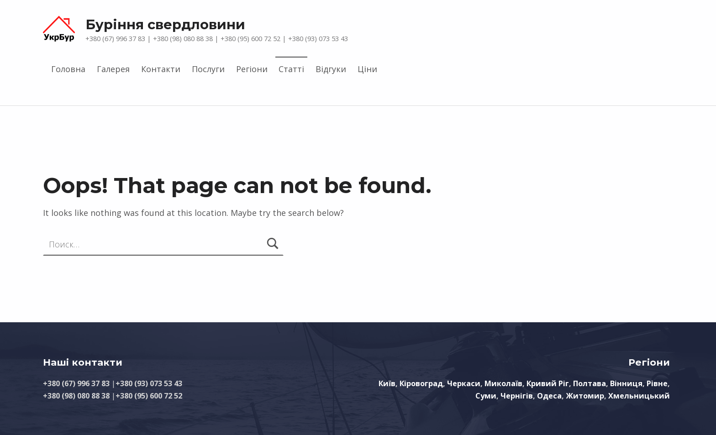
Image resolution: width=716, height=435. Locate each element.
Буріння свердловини (165, 24)
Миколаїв (503, 383)
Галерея (113, 68)
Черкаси (463, 383)
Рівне (657, 383)
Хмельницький (639, 396)
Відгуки (331, 68)
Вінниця (626, 383)
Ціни (367, 68)
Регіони (252, 68)
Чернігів (516, 396)
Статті (291, 68)
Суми (485, 396)
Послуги (208, 68)
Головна (68, 68)
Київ (387, 383)
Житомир (585, 396)
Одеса (549, 396)
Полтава (589, 383)
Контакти (160, 68)
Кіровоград (421, 383)
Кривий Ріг (547, 383)
